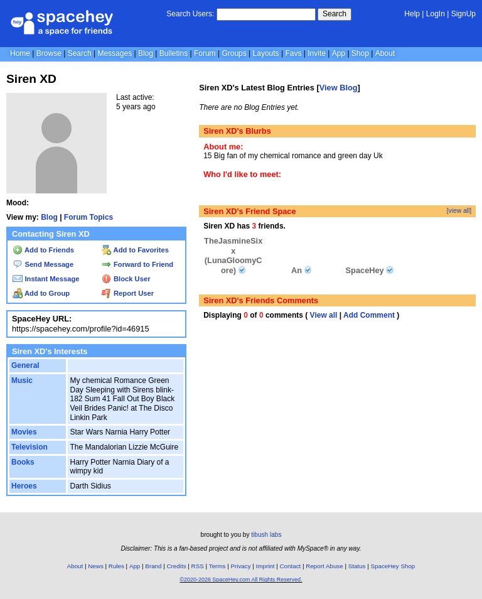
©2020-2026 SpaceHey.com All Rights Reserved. (240, 579)
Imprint (265, 566)
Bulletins (173, 53)
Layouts (266, 53)
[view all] (459, 210)
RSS (197, 566)
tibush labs (266, 534)
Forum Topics (88, 217)
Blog (145, 53)
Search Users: (190, 13)
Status (357, 566)
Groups (234, 53)
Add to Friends (43, 250)
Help (412, 13)
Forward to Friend (137, 264)
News (96, 566)
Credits (176, 566)
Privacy (240, 566)
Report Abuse (324, 566)
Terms (217, 566)
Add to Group (41, 293)
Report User (128, 293)
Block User (126, 279)
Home (20, 53)
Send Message (43, 264)
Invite (317, 53)
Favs (293, 53)
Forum (205, 53)
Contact (290, 566)
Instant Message (46, 279)
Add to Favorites (135, 250)
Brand (153, 566)
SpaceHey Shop (393, 566)
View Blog (338, 87)
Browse (49, 53)
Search (334, 13)
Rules (116, 566)
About (385, 53)
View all (324, 315)
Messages (114, 53)
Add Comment (369, 315)
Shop (360, 53)
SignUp (463, 13)
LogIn (435, 13)
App (338, 53)
